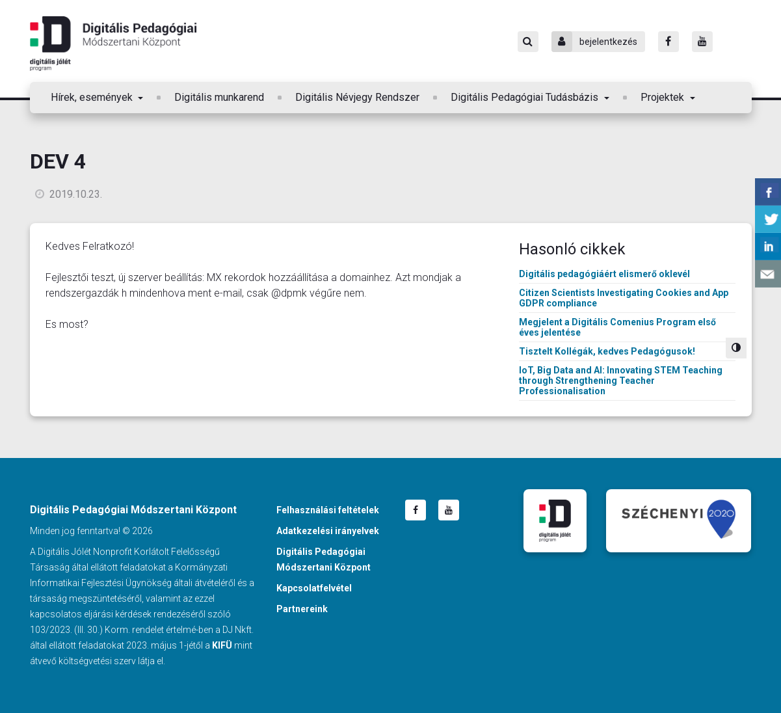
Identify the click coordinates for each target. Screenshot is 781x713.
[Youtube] (702, 41)
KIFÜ (222, 645)
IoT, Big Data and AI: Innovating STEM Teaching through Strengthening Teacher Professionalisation (620, 380)
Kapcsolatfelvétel (314, 588)
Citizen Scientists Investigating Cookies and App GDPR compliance (623, 298)
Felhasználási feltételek (327, 510)
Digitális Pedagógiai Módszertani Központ (113, 43)
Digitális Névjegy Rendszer (357, 97)
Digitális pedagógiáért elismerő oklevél (604, 274)
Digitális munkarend (219, 97)
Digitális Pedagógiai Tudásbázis (526, 97)
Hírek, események (93, 97)
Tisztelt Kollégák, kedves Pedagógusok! (607, 351)
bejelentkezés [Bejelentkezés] (594, 41)
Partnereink (302, 609)
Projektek (664, 97)
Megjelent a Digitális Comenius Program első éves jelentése (617, 327)
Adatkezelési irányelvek (327, 531)
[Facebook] (668, 41)
